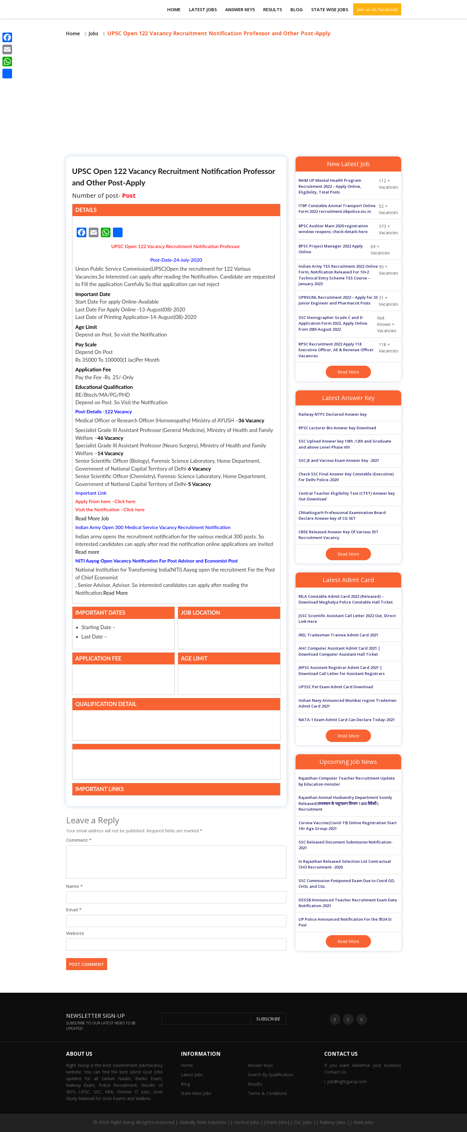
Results (272, 9)
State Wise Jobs (329, 9)
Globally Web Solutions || (206, 1122)
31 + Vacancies (348, 301)
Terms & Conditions (267, 1093)
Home (174, 9)
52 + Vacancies (348, 209)
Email (74, 910)
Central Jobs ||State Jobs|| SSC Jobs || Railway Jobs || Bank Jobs (304, 1122)
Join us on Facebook (377, 9)
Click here (125, 501)
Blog (296, 9)
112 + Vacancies (348, 186)
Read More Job (92, 518)
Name (74, 886)
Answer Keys (240, 9)
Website (75, 933)
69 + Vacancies (344, 249)
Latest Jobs (203, 9)
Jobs (93, 33)
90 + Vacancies (348, 275)
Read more (87, 552)
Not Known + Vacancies (348, 324)
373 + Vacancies (348, 229)
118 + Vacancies (348, 350)
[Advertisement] (234, 96)
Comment (78, 840)
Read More (115, 593)
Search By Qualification (270, 1074)
